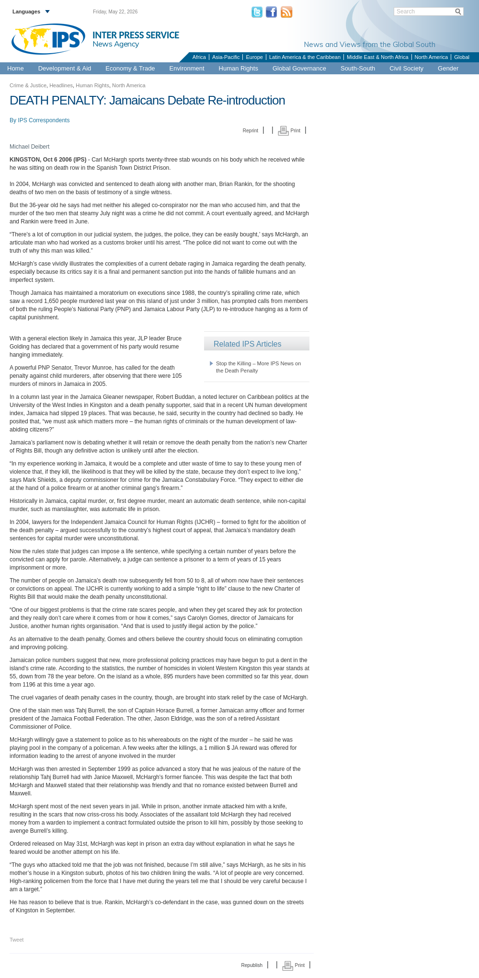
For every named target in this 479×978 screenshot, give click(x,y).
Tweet (16, 940)
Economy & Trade (130, 68)
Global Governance (299, 68)
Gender (448, 68)
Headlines (61, 85)
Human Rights (238, 68)
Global (461, 57)
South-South (358, 68)
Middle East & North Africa (377, 57)
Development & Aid (64, 68)
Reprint (250, 130)
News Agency (115, 43)
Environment (187, 68)
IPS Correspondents (43, 120)
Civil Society (406, 68)
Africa (199, 57)
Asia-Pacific (226, 57)
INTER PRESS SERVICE (135, 35)
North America (431, 57)
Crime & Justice (28, 85)
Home (15, 68)
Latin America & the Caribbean (305, 57)
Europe (254, 57)
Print (289, 130)
